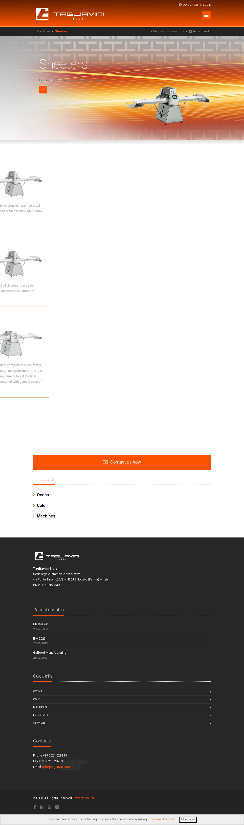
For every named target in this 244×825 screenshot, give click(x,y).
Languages (190, 4)
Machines (44, 31)
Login (207, 4)
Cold (41, 505)
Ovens (43, 494)
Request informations (168, 31)
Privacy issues (84, 798)
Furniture (40, 714)
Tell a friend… (202, 31)
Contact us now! (126, 462)
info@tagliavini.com (56, 767)
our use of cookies (163, 819)
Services (39, 722)
